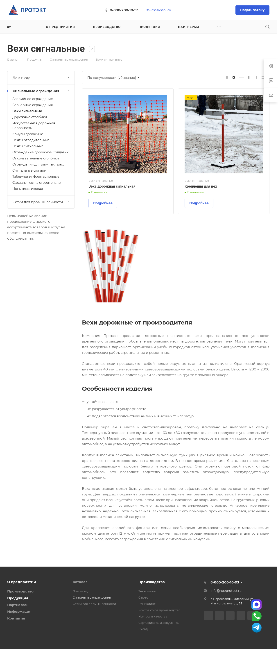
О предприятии (21, 582)
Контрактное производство (159, 610)
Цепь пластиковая (27, 189)
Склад (143, 629)
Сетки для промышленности (41, 202)
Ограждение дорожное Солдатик (40, 152)
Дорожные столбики (29, 117)
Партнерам (17, 605)
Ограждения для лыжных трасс (38, 164)
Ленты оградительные (31, 140)
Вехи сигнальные (27, 111)
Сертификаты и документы (158, 622)
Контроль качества (152, 616)
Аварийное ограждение (32, 99)
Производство (20, 591)
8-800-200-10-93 (124, 10)
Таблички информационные (35, 177)
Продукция (17, 598)
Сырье (143, 597)
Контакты (16, 618)
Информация (19, 611)
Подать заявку (252, 10)
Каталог (80, 582)
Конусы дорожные (27, 134)
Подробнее (103, 203)
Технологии (147, 591)
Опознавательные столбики (35, 158)
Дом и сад (41, 78)
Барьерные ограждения (32, 105)
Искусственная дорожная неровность (33, 125)
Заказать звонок (158, 10)
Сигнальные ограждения (41, 91)
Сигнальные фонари (29, 170)
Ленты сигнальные (28, 146)
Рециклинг (146, 604)
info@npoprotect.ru (226, 591)
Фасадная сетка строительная (37, 183)
